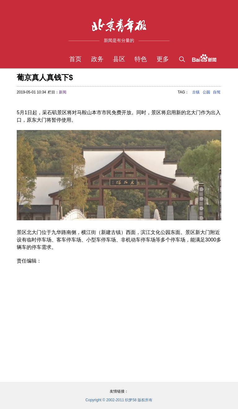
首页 (75, 59)
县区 (119, 59)
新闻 (62, 92)
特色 (140, 59)
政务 (97, 59)
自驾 (216, 92)
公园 (206, 92)
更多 (162, 59)
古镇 (196, 92)
